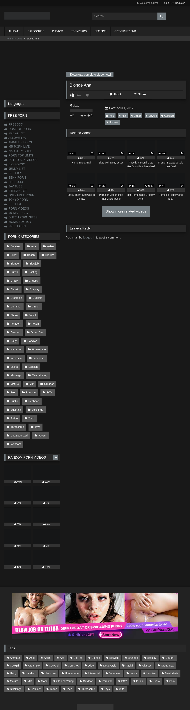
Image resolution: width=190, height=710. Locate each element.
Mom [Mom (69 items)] (44, 654)
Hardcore (112, 122)
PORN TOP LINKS (18, 155)
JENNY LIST (14, 168)
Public (14, 378)
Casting (32, 269)
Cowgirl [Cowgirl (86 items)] (14, 638)
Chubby (15, 277)
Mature (14, 363)
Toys (37, 402)
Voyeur (42, 409)
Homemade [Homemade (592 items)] (72, 646)
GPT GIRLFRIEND (125, 31)
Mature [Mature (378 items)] (14, 654)
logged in (89, 237)
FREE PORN (15, 226)
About (115, 94)
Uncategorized (19, 409)
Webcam (15, 417)
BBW (13, 254)
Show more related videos (126, 211)
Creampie (36, 285)
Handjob (32, 324)
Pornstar (30, 370)
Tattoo (14, 394)
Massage (15, 355)
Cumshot (167, 115)
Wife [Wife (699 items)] (121, 661)
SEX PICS (100, 31)
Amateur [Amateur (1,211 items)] (15, 630)
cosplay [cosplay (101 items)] (151, 630)
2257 (90, 689)
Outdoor (48, 363)
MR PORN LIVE (17, 146)
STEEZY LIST (15, 190)
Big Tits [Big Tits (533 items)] (78, 630)
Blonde (136, 115)
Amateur (15, 246)
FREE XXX (13, 124)
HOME (16, 31)
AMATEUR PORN (18, 142)
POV (48, 370)
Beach (30, 254)
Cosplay (15, 285)
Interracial (16, 339)
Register (180, 2)
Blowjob (151, 115)
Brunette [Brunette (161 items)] (133, 630)
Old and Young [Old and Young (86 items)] (65, 654)
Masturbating (39, 355)
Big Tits (48, 254)
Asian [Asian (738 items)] (47, 630)
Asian (49, 246)
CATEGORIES (36, 31)
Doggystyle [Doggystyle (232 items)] (109, 638)
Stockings (36, 386)
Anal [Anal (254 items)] (32, 630)
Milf (31, 363)
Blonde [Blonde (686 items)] (96, 630)
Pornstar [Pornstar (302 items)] (107, 654)
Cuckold (15, 292)
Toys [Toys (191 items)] (107, 661)
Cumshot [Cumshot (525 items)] (73, 638)
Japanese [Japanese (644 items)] (114, 646)
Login (166, 2)
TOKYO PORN (16, 199)
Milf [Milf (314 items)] (30, 654)
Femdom (15, 308)
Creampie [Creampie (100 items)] (34, 638)
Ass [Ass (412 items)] (62, 630)
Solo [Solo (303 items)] (172, 654)
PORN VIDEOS (16, 208)
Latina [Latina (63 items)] (133, 646)
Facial (49, 300)
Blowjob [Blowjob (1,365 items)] (113, 630)
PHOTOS (57, 31)
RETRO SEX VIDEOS (21, 159)
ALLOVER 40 (15, 137)
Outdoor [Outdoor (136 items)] (88, 654)
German (15, 316)
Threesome (17, 402)
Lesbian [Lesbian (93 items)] (151, 646)
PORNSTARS (79, 31)
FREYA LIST (14, 133)
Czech (14, 300)
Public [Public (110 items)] (139, 654)
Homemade (38, 331)
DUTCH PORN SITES (21, 217)
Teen (30, 394)
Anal (19, 38)
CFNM (51, 269)
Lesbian (32, 347)
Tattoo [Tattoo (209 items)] (53, 661)
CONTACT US (71, 689)
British (14, 269)
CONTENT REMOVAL (113, 689)
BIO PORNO (14, 164)
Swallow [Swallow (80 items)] (35, 661)
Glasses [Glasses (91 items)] (147, 638)
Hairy (13, 324)
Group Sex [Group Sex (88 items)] (167, 638)
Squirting (15, 386)
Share (140, 94)
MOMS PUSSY (16, 213)
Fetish (34, 308)
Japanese (38, 339)
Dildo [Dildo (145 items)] (91, 638)
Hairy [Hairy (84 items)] (13, 646)
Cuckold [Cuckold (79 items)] (53, 638)
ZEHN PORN (15, 177)
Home (10, 38)
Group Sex (36, 316)
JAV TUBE (13, 186)
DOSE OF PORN (17, 128)
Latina (14, 347)
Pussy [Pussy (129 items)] (156, 654)
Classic (34, 277)
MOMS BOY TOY (17, 221)
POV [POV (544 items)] (124, 654)
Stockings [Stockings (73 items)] (15, 661)
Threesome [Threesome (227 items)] (88, 661)
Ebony (32, 300)
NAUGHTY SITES (18, 151)
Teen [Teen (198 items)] (69, 661)
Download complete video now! (90, 74)
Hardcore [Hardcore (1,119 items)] (50, 646)
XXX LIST (13, 204)
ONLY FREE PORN (19, 195)
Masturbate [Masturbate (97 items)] (171, 646)
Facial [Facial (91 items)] (129, 638)
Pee (12, 370)
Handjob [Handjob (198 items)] (30, 646)
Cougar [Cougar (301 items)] (170, 630)
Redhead (33, 378)
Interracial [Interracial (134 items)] (94, 646)
